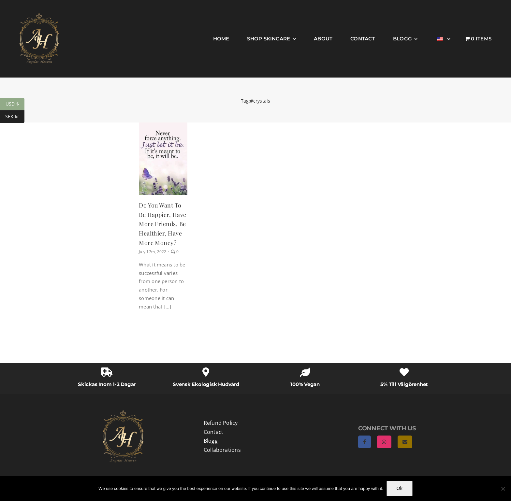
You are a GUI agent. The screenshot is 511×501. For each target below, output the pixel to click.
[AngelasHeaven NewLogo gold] (123, 412)
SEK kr (14, 116)
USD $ (15, 104)
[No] (503, 488)
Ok (399, 488)
